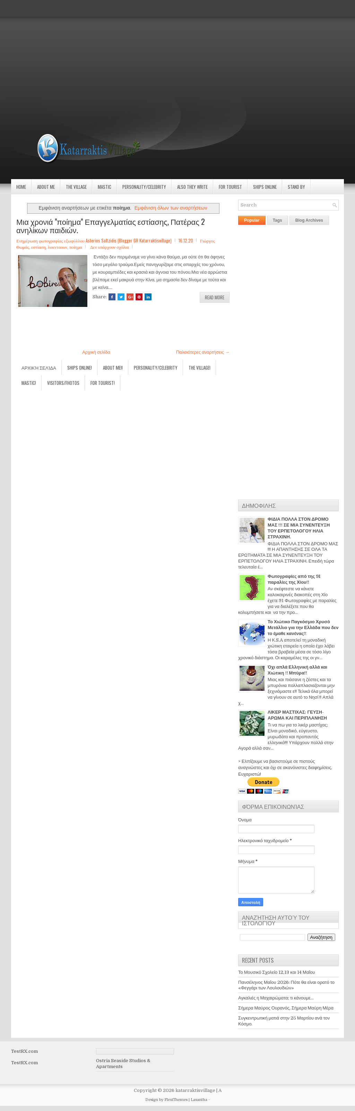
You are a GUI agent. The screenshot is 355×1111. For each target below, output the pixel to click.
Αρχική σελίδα (96, 352)
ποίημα (75, 246)
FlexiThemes (176, 1099)
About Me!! (113, 367)
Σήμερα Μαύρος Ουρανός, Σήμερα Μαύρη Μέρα (286, 1008)
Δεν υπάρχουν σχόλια (109, 246)
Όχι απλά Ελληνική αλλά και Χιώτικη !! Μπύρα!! (297, 670)
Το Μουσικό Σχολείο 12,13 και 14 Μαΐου (276, 972)
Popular (252, 220)
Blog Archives (309, 220)
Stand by (296, 186)
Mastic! (28, 382)
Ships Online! (79, 367)
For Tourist (230, 186)
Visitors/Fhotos (63, 382)
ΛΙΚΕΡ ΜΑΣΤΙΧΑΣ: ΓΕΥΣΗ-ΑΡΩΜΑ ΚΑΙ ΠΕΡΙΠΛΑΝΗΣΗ (297, 715)
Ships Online (265, 186)
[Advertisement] (177, 48)
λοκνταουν (57, 246)
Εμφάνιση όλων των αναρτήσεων (171, 208)
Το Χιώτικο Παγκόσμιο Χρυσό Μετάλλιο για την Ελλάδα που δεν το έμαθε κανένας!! (303, 627)
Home (21, 186)
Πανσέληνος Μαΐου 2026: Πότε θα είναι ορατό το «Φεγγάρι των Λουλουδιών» (286, 985)
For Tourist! (102, 382)
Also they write (192, 186)
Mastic (104, 186)
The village (76, 186)
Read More (214, 297)
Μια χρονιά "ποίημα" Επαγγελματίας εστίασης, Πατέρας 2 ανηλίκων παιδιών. (110, 225)
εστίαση (38, 246)
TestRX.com (24, 1051)
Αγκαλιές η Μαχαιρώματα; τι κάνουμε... (276, 997)
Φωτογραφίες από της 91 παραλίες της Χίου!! (294, 579)
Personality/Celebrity (144, 186)
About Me (46, 186)
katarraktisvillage (195, 1090)
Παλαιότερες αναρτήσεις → (203, 352)
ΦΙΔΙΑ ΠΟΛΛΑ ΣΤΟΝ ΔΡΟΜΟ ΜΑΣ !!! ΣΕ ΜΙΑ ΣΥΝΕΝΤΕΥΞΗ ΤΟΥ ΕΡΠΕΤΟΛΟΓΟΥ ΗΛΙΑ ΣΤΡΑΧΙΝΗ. (299, 528)
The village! (199, 367)
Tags (277, 220)
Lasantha (199, 1099)
